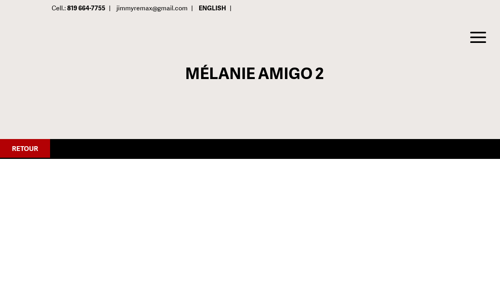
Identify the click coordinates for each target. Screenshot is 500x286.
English (212, 8)
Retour (25, 148)
